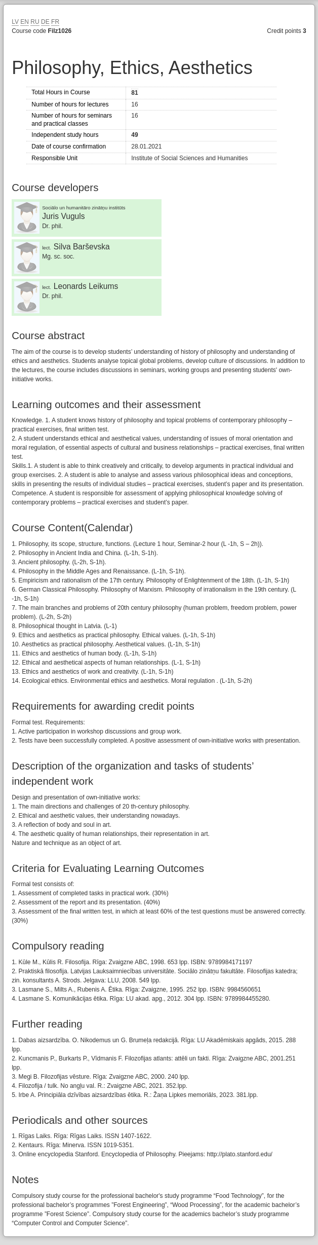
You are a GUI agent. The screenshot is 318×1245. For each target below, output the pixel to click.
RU (34, 21)
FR (55, 21)
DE (45, 21)
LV (15, 21)
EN (24, 21)
